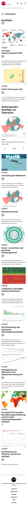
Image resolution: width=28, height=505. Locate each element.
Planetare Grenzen (9, 212)
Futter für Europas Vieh (11, 89)
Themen (3, 8)
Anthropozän (10, 14)
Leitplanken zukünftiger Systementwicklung (12, 290)
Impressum (14, 489)
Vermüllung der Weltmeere (13, 175)
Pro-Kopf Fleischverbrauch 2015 (11, 52)
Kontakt (14, 502)
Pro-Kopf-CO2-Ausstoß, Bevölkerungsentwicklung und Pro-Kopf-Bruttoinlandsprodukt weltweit (13, 417)
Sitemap (14, 494)
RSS (14, 500)
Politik (9, 8)
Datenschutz (14, 491)
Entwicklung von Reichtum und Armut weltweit (11, 454)
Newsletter (14, 497)
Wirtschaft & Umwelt (18, 8)
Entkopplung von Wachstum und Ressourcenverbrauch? (12, 372)
